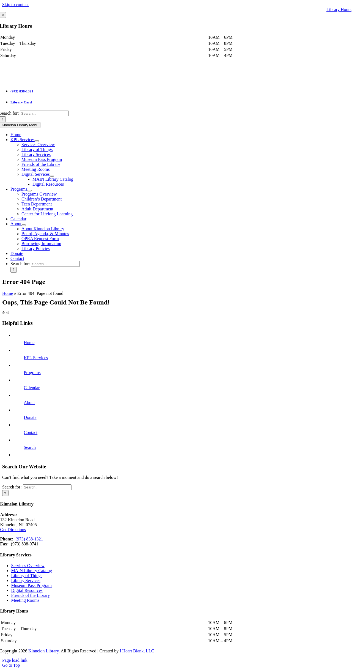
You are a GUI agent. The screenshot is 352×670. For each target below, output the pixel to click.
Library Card (21, 102)
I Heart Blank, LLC (137, 651)
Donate (30, 417)
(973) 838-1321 (21, 91)
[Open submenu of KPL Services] (37, 141)
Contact (30, 432)
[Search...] (44, 113)
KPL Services (36, 357)
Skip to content (15, 4)
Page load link (15, 660)
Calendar (32, 387)
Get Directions (13, 529)
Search (30, 447)
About (29, 402)
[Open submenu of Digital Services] (52, 176)
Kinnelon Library (43, 651)
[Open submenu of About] (23, 225)
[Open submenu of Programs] (29, 190)
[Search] (13, 270)
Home (7, 293)
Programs (32, 372)
